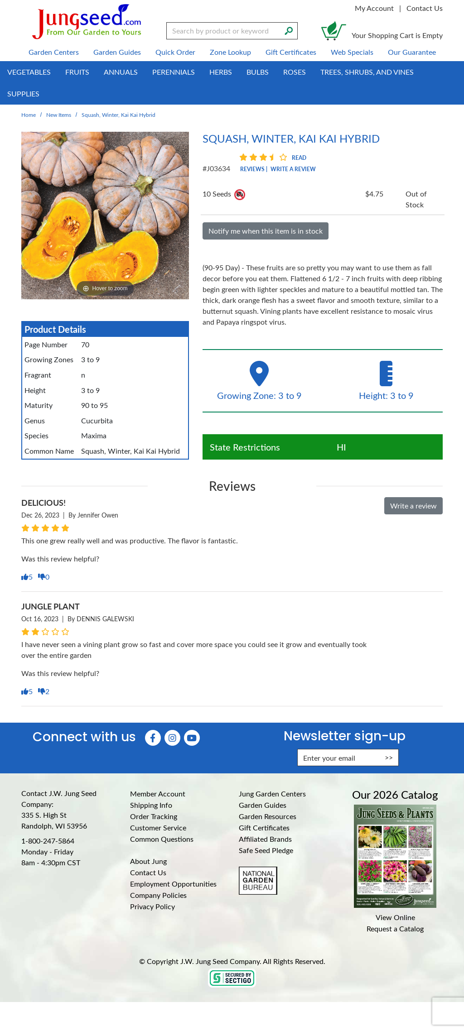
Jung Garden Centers (272, 793)
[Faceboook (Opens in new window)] (153, 738)
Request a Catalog (395, 928)
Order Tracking (153, 816)
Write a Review (293, 169)
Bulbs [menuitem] (257, 72)
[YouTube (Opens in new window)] (192, 738)
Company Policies (158, 895)
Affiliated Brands (265, 839)
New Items (58, 114)
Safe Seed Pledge (266, 850)
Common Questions (161, 839)
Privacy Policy (152, 906)
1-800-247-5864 (47, 840)
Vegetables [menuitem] (29, 72)
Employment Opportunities (173, 883)
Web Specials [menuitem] (352, 52)
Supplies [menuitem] (23, 93)
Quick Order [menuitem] (175, 52)
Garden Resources (267, 816)
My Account (374, 8)
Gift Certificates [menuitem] (291, 52)
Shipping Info (151, 805)
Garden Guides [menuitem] (117, 52)
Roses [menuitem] (294, 72)
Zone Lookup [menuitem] (230, 52)
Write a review (413, 505)
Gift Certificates (264, 827)
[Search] (288, 30)
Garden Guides (262, 805)
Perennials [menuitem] (173, 72)
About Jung (148, 861)
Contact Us (424, 8)
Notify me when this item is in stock (265, 230)
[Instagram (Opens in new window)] (172, 738)
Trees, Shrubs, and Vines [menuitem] (367, 72)
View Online (395, 917)
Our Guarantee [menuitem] (412, 52)
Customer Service (158, 827)
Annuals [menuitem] (121, 72)
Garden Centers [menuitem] (54, 52)
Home (28, 114)
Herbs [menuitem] (220, 72)
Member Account (157, 793)
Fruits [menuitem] (77, 72)
